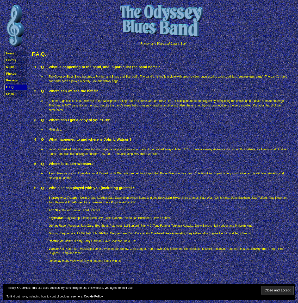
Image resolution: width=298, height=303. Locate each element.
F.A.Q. (10, 87)
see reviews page (250, 76)
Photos (11, 73)
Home (10, 53)
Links (10, 94)
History (11, 60)
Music (10, 67)
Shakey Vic (258, 248)
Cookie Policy (93, 296)
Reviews (12, 80)
